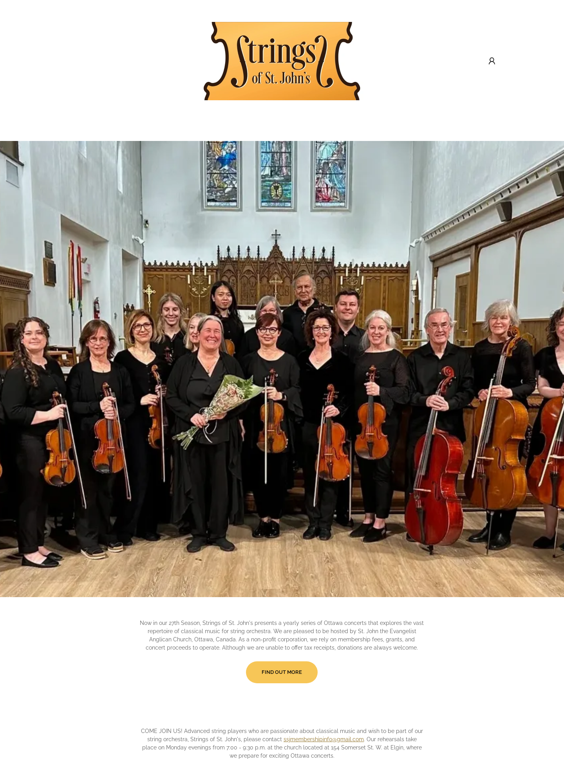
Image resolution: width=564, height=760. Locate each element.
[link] (282, 61)
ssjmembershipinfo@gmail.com (324, 739)
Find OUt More (282, 672)
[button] (492, 61)
